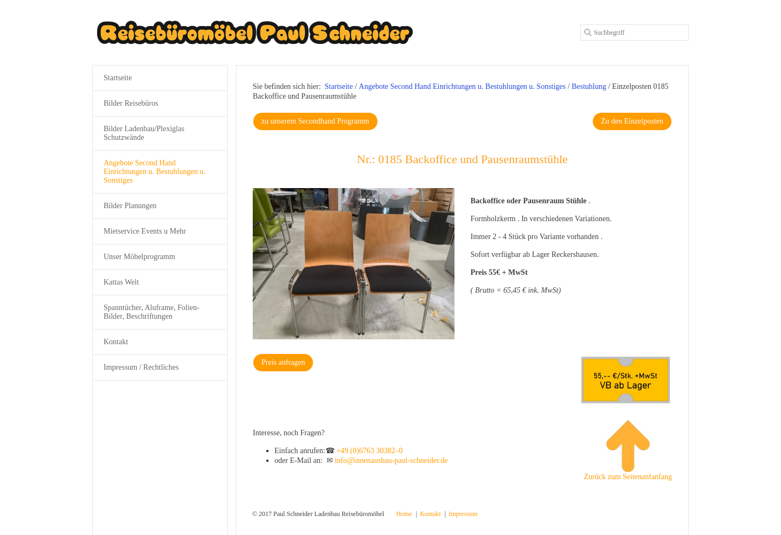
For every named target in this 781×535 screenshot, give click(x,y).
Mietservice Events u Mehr (145, 231)
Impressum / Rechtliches (141, 367)
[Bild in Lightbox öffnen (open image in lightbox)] (353, 263)
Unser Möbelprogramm (139, 257)
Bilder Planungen (130, 206)
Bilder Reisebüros (131, 103)
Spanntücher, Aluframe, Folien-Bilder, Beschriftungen (152, 312)
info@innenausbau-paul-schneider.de (391, 460)
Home (404, 514)
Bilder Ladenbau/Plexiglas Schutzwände (144, 133)
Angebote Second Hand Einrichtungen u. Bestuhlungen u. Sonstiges (155, 171)
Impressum (463, 514)
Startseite (339, 86)
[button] (315, 121)
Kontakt (116, 342)
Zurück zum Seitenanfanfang (628, 450)
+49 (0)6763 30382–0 (369, 451)
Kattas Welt (121, 282)
